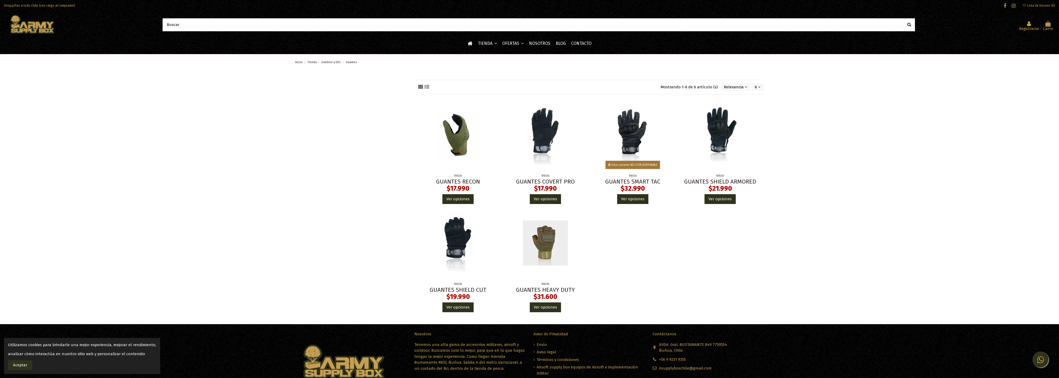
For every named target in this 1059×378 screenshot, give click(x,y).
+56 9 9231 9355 (672, 359)
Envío (542, 344)
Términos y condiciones (558, 359)
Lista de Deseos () (1038, 5)
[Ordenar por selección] (736, 87)
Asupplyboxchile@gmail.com (685, 368)
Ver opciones (458, 199)
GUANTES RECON (458, 181)
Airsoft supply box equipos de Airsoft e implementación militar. (587, 370)
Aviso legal (546, 352)
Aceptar (20, 365)
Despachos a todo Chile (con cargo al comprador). (40, 5)
